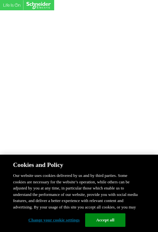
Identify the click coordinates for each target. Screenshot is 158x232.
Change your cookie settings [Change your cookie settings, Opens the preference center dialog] (54, 220)
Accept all (105, 220)
